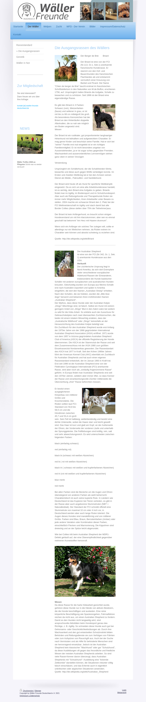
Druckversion (27, 691)
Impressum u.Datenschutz (30, 696)
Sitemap (38, 691)
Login (124, 690)
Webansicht (121, 692)
